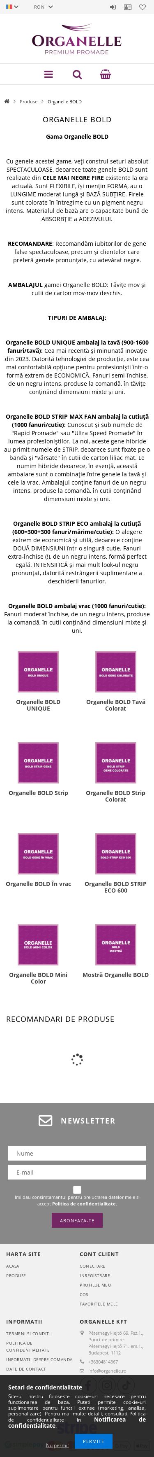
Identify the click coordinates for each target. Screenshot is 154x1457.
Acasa (12, 1266)
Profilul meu (95, 1285)
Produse (28, 101)
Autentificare (113, 7)
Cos (84, 1294)
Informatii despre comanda (39, 1359)
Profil (128, 7)
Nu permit (57, 1445)
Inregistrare (95, 1275)
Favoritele (142, 7)
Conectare (93, 1266)
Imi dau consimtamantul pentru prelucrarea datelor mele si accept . (77, 1200)
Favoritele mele (99, 1304)
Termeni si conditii (29, 1333)
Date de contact (26, 1369)
